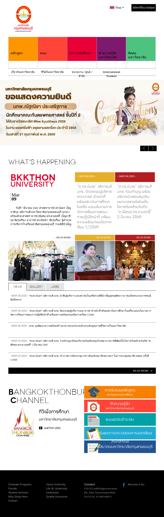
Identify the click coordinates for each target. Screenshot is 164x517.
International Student (111, 74)
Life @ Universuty (56, 488)
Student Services (18, 492)
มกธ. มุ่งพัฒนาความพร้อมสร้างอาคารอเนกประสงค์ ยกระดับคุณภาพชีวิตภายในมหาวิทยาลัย (68, 327)
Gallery (36, 286)
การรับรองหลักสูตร (120, 392)
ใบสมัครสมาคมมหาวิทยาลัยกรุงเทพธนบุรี (120, 448)
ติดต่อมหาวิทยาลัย (140, 48)
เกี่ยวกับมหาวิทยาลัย (23, 72)
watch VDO (52, 428)
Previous (153, 148)
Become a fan (136, 484)
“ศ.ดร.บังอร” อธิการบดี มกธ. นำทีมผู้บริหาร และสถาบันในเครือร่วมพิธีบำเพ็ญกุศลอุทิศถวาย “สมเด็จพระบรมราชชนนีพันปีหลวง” (80, 297)
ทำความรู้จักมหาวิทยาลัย (111, 48)
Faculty (12, 488)
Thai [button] (119, 7)
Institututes (52, 492)
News (17, 286)
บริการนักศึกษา (81, 46)
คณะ (52, 46)
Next (144, 148)
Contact (13, 500)
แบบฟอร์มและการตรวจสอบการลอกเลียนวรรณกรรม (120, 434)
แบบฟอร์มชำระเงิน (120, 419)
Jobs (55, 286)
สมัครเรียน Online (144, 7)
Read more (141, 370)
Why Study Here (18, 496)
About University (56, 484)
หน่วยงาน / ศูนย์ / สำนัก (82, 74)
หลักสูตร (23, 46)
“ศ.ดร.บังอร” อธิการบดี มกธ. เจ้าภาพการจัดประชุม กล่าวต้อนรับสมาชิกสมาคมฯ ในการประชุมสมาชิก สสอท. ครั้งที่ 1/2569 (79, 357)
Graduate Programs (20, 484)
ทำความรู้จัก (120, 405)
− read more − (63, 237)
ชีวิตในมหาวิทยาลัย (52, 72)
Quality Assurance (57, 496)
